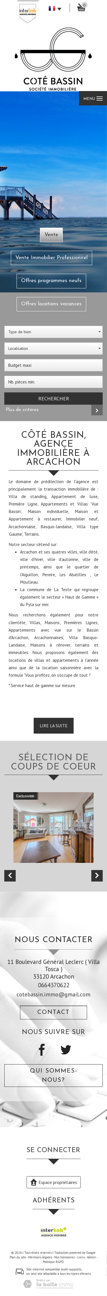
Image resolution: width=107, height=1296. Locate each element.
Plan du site (18, 1257)
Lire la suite (54, 725)
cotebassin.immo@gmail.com (53, 994)
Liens (81, 1257)
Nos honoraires (64, 1257)
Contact (53, 1012)
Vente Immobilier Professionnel (51, 258)
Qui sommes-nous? (53, 1075)
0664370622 (53, 985)
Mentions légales (40, 1257)
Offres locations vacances (51, 304)
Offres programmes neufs (51, 281)
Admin (91, 1257)
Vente (51, 235)
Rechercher (53, 398)
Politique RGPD (53, 1262)
